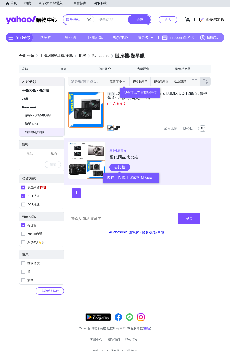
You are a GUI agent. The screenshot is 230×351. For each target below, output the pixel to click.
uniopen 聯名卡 (178, 37)
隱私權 (141, 341)
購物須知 (108, 341)
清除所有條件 (50, 291)
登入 (167, 20)
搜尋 (189, 218)
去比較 (119, 167)
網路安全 (125, 341)
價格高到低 (160, 81)
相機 (25, 99)
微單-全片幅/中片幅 (38, 115)
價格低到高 (139, 81)
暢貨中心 (120, 38)
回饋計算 (95, 38)
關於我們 (90, 341)
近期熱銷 (180, 81)
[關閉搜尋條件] (89, 20)
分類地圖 (158, 341)
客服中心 (72, 341)
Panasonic (29, 107)
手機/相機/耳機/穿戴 (35, 90)
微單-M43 (31, 123)
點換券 (45, 38)
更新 (147, 333)
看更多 (146, 38)
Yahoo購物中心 (31, 19)
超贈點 (209, 37)
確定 (53, 164)
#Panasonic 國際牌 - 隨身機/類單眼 (136, 232)
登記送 (70, 38)
